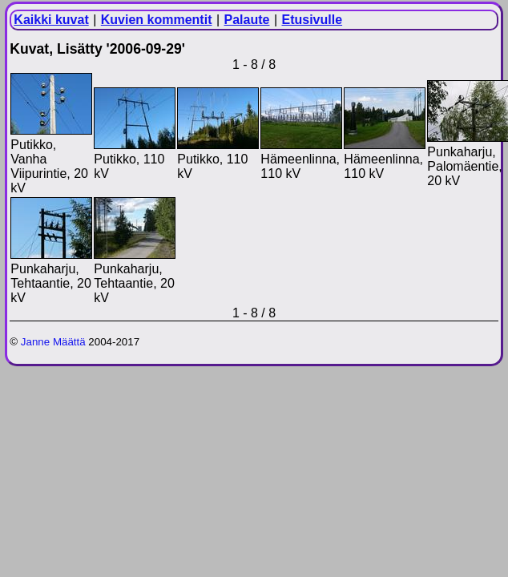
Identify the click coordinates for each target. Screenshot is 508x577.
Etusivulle (312, 19)
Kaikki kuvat (51, 19)
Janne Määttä (53, 342)
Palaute (247, 19)
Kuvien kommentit (156, 19)
